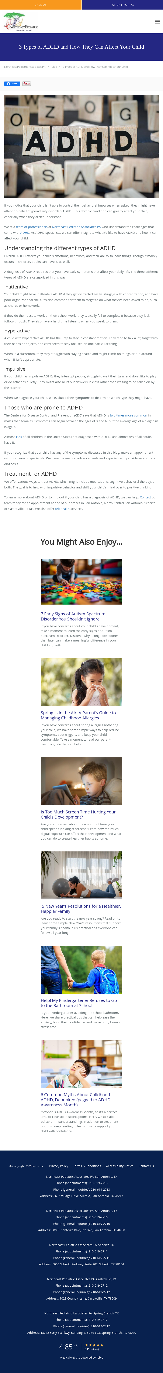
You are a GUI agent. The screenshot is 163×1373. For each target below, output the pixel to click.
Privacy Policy (58, 1166)
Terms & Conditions (87, 1166)
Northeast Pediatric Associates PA (24, 67)
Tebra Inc (38, 1166)
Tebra (99, 1357)
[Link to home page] (26, 21)
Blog (54, 67)
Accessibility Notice (119, 1166)
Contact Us (146, 1166)
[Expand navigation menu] (157, 21)
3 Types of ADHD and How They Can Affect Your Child (95, 67)
